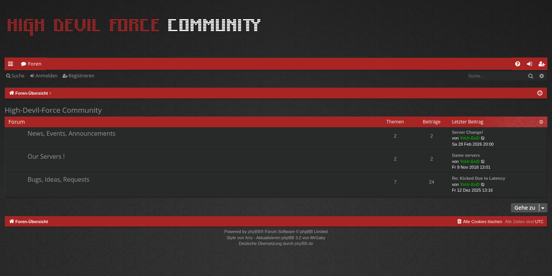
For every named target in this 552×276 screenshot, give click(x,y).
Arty (249, 237)
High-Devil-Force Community (53, 110)
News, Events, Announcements (71, 133)
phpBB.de (304, 243)
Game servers (466, 155)
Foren (34, 63)
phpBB (254, 231)
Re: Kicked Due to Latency (478, 178)
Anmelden (47, 75)
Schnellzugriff (12, 65)
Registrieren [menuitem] (543, 65)
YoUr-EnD (470, 138)
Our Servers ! (46, 156)
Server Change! (467, 132)
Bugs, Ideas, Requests (58, 179)
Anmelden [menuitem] (532, 65)
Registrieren (81, 75)
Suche (18, 75)
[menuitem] (518, 64)
